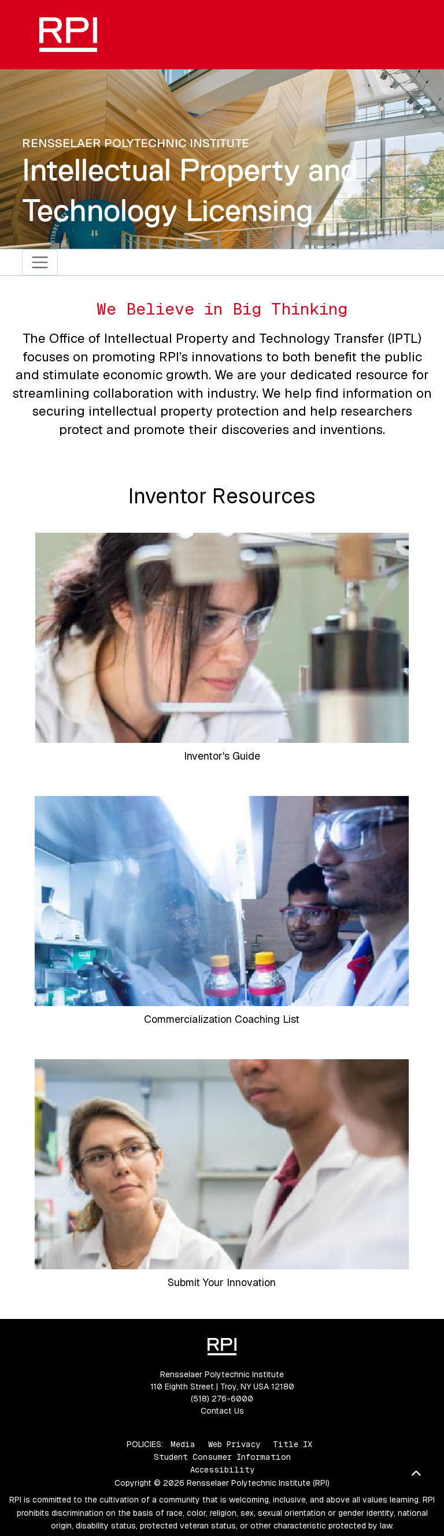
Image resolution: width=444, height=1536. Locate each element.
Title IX (292, 1444)
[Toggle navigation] (40, 262)
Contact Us (222, 1411)
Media (183, 1444)
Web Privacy (234, 1444)
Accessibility (222, 1469)
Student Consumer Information (222, 1457)
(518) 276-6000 (222, 1398)
